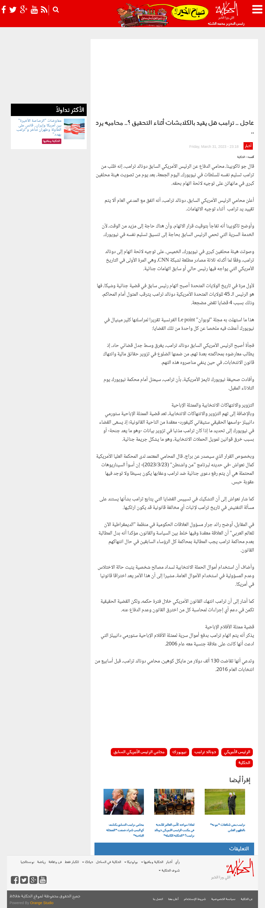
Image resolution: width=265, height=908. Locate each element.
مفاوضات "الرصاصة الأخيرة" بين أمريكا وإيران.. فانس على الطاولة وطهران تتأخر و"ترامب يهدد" (38, 127)
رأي (177, 862)
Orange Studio (41, 903)
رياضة (41, 862)
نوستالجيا (27, 862)
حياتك (87, 862)
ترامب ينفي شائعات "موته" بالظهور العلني (227, 828)
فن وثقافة (55, 862)
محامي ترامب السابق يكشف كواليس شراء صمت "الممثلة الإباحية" (125, 830)
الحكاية (244, 763)
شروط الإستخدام (195, 899)
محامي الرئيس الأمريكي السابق (139, 752)
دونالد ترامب (205, 752)
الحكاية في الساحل (108, 862)
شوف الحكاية (169, 870)
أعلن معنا (173, 899)
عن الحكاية (247, 899)
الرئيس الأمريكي (237, 752)
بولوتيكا (131, 862)
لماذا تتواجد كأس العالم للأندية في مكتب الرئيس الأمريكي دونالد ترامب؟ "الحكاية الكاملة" (174, 830)
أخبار (248, 146)
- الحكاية (242, 157)
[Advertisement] (174, 78)
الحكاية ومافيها (152, 862)
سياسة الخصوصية (223, 899)
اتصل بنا (158, 899)
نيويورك (179, 752)
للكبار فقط (71, 862)
